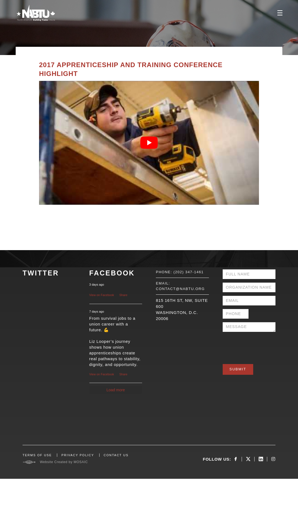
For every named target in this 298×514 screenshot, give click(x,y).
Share (123, 295)
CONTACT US (116, 455)
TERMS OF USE (37, 455)
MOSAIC (81, 462)
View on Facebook (101, 295)
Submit (238, 369)
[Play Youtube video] (149, 143)
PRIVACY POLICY (77, 455)
